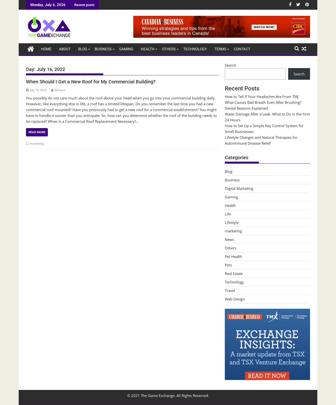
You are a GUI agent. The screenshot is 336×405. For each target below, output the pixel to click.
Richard (58, 90)
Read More (36, 132)
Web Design (235, 299)
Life (228, 213)
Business (103, 49)
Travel (230, 290)
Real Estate (234, 273)
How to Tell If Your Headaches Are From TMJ (261, 96)
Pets (228, 265)
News (229, 239)
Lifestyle (232, 222)
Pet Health (233, 256)
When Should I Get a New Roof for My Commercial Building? (91, 82)
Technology (195, 49)
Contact (242, 49)
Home (46, 49)
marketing (37, 143)
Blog (82, 49)
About (65, 49)
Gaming (126, 49)
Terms (220, 49)
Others (169, 49)
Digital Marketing (239, 188)
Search (230, 65)
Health (147, 49)
